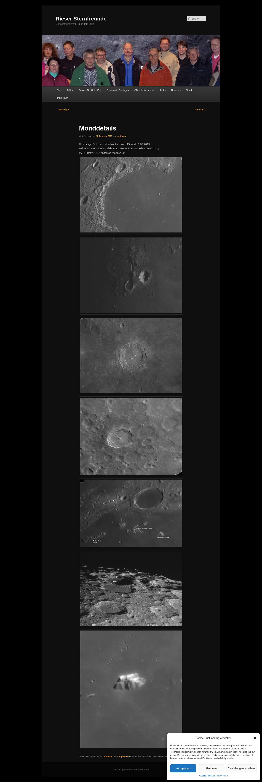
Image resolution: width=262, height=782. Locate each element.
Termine (190, 90)
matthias (121, 136)
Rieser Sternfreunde (81, 19)
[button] (255, 738)
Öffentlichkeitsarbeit (144, 90)
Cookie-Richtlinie (207, 776)
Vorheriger (62, 109)
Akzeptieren (183, 768)
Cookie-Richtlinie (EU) (90, 90)
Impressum (222, 776)
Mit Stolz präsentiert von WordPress (131, 769)
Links (162, 90)
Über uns (176, 90)
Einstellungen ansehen (241, 768)
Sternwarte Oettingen (118, 90)
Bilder (70, 90)
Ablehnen (210, 768)
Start (59, 90)
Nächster (200, 109)
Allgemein (123, 756)
